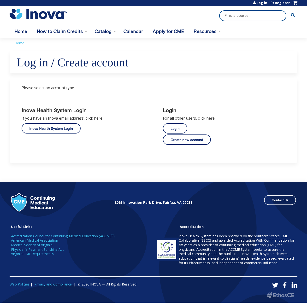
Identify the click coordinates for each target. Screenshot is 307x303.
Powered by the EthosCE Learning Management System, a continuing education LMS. (280, 294)
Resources (205, 31)
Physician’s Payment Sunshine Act (37, 249)
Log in (262, 3)
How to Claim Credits (60, 31)
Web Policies (20, 284)
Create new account (187, 140)
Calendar (133, 31)
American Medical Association (34, 240)
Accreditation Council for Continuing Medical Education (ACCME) (63, 236)
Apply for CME (168, 31)
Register (282, 3)
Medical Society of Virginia (32, 245)
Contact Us (280, 200)
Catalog (103, 31)
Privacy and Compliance (53, 284)
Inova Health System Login (51, 129)
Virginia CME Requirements (32, 253)
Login (175, 129)
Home (20, 31)
